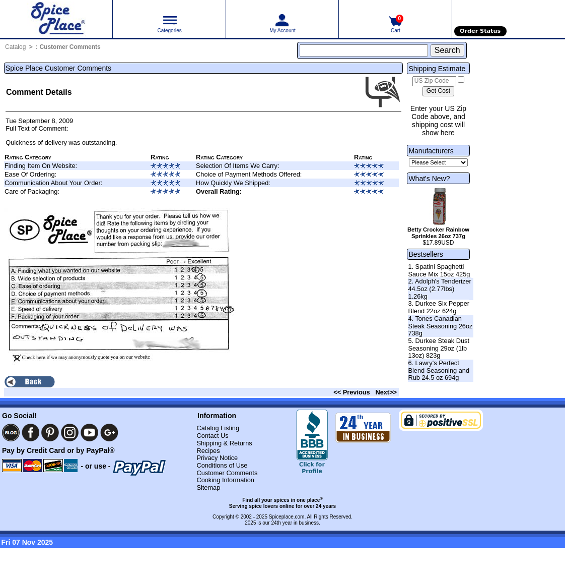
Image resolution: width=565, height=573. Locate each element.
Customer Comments (69, 46)
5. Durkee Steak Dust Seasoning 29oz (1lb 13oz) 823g (438, 348)
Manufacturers (430, 151)
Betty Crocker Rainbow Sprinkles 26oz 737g (438, 232)
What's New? (429, 179)
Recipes (208, 450)
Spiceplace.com (287, 517)
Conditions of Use (221, 465)
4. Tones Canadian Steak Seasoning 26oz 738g (440, 326)
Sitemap (208, 487)
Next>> (386, 392)
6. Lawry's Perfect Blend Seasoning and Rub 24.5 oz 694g (438, 370)
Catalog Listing (217, 428)
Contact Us (212, 435)
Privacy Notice (217, 458)
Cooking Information (225, 480)
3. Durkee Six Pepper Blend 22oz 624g (438, 307)
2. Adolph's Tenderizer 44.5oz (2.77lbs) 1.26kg (439, 288)
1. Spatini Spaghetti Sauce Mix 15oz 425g (439, 270)
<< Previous (351, 392)
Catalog (15, 46)
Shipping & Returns (224, 443)
